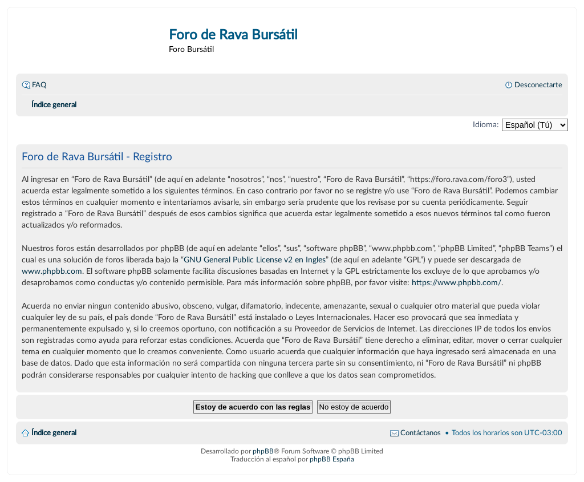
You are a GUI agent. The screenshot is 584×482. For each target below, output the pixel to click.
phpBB (263, 451)
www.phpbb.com (52, 271)
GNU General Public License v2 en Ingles (255, 260)
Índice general (53, 433)
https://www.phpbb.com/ (456, 282)
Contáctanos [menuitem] (420, 433)
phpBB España (332, 459)
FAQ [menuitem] (39, 85)
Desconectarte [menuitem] (538, 85)
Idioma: (486, 124)
